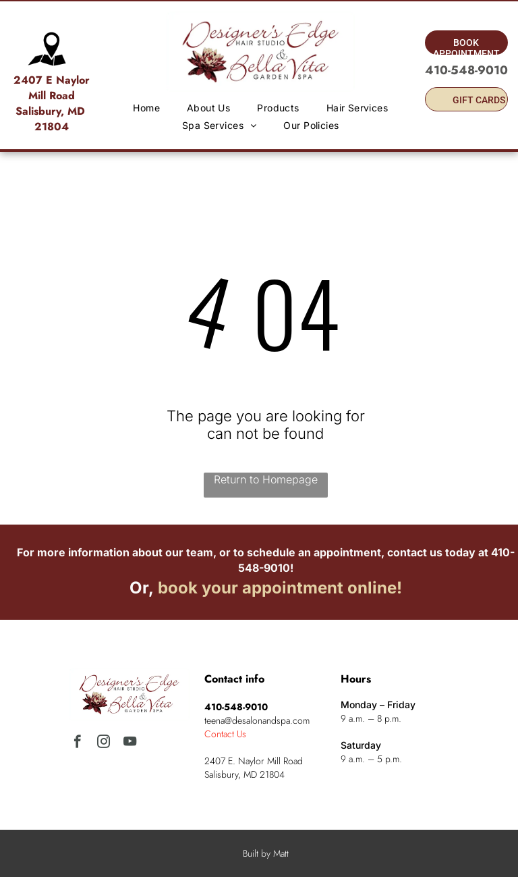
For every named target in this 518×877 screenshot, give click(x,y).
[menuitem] (146, 108)
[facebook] (77, 743)
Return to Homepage (266, 479)
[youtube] (130, 743)
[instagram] (103, 743)
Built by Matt (266, 853)
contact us (414, 552)
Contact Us (225, 734)
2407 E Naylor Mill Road (51, 87)
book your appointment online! (280, 587)
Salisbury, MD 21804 (52, 118)
